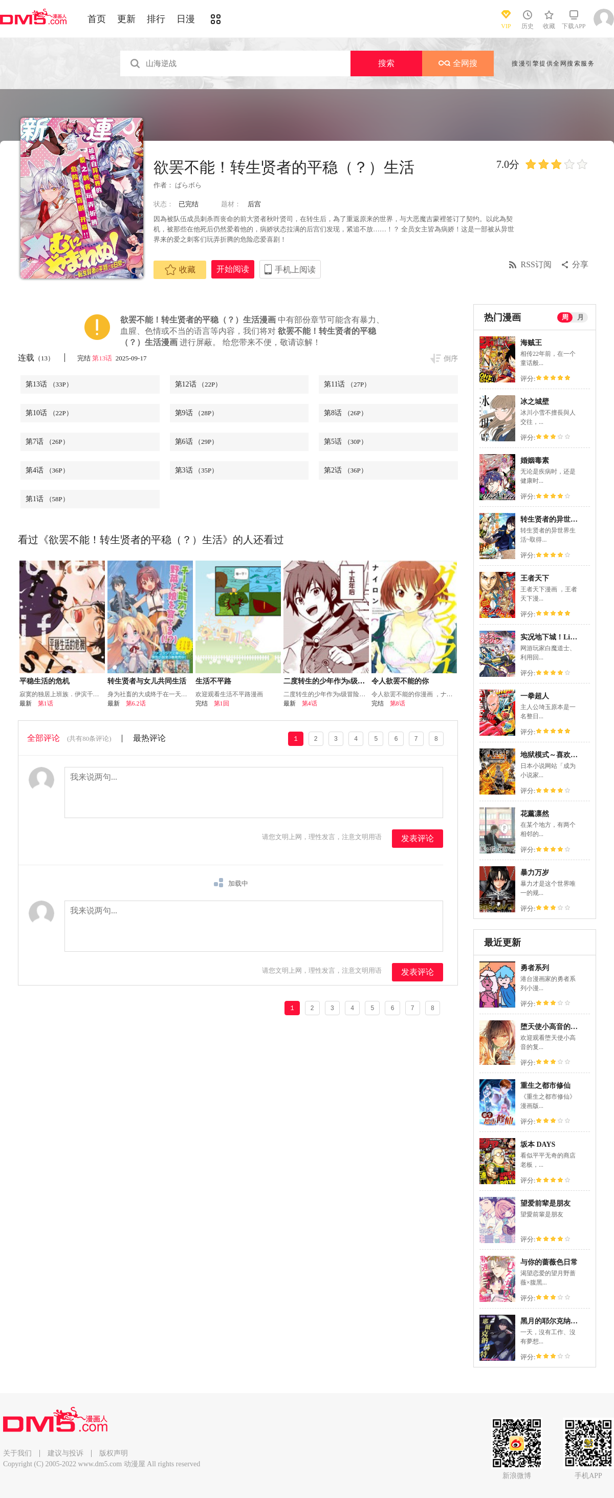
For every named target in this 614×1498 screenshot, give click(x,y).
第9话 (196, 413)
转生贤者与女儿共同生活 (146, 681)
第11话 (347, 384)
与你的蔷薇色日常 (549, 1262)
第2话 (345, 470)
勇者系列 (534, 968)
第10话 (49, 413)
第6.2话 (136, 703)
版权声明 (113, 1453)
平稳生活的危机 (44, 681)
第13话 (103, 358)
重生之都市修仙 (545, 1085)
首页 (96, 19)
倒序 (451, 358)
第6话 (196, 441)
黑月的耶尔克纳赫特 (552, 1321)
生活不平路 (213, 681)
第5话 (345, 441)
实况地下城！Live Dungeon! (564, 637)
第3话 (196, 470)
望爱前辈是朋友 (545, 1203)
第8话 (345, 413)
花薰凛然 (534, 814)
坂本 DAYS (537, 1144)
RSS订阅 (536, 264)
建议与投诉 (65, 1453)
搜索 (386, 63)
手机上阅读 (295, 269)
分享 (580, 264)
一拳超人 (534, 696)
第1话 (47, 499)
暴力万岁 (534, 872)
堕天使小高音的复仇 (552, 1027)
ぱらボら (187, 185)
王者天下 (534, 578)
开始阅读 (232, 269)
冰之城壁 (534, 401)
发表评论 (417, 838)
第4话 (47, 470)
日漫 (186, 19)
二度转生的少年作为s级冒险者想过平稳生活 (352, 681)
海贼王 (531, 343)
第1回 (221, 703)
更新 (126, 19)
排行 (156, 19)
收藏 (180, 269)
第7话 (47, 441)
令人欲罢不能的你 (400, 681)
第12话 (198, 384)
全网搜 (457, 63)
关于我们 (17, 1453)
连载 (36, 357)
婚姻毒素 (534, 460)
